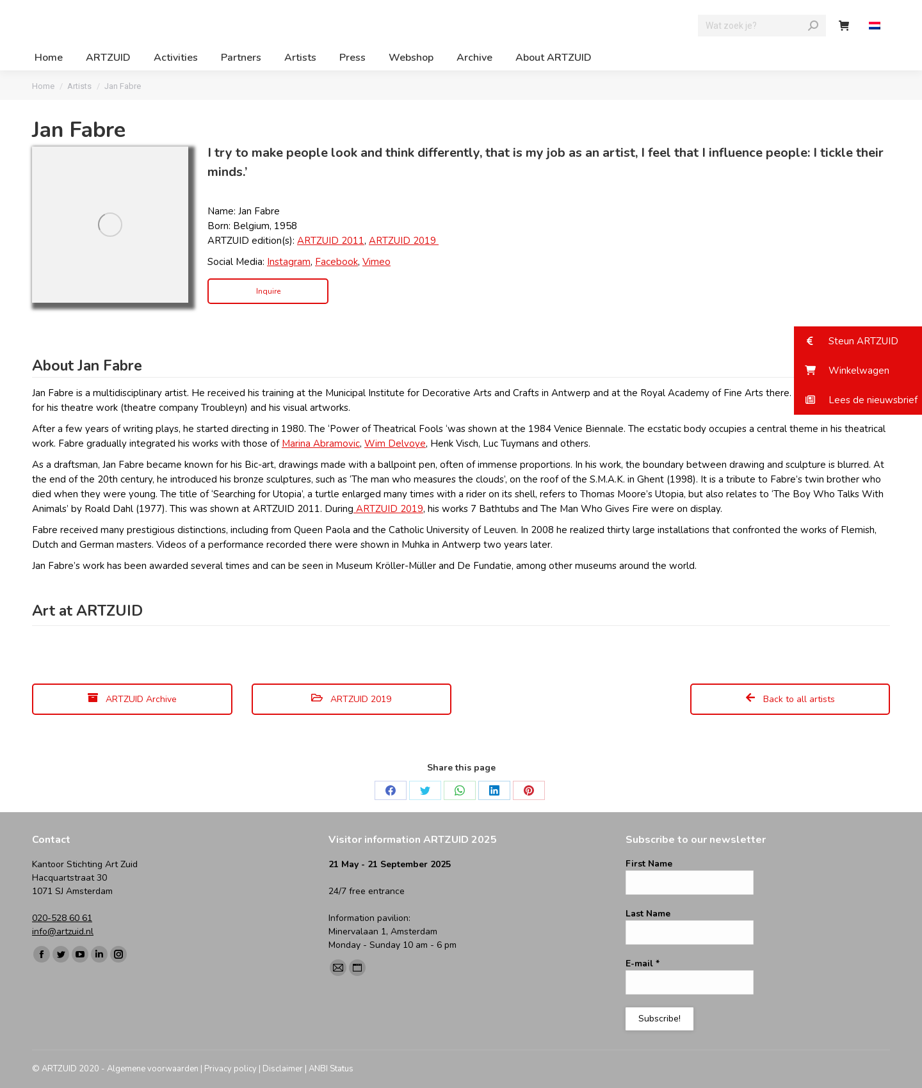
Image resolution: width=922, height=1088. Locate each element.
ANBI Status (331, 1069)
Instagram (289, 261)
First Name (649, 864)
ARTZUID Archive (132, 699)
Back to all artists (790, 699)
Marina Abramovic (321, 443)
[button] (858, 341)
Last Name (648, 914)
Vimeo (376, 261)
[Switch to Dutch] (876, 26)
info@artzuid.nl (62, 931)
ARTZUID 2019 (404, 240)
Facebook (336, 261)
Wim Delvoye (395, 443)
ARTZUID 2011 (330, 240)
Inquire (268, 291)
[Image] (110, 225)
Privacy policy (230, 1069)
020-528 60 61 (62, 918)
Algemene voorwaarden (152, 1069)
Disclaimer (283, 1069)
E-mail (642, 963)
